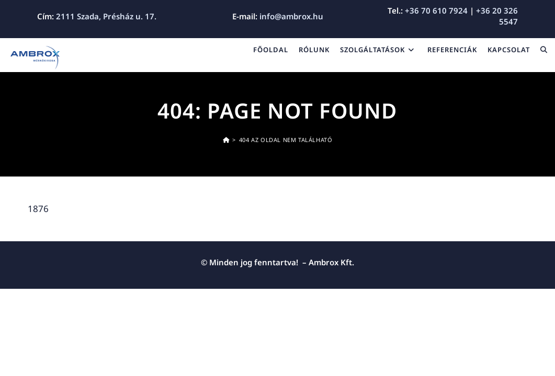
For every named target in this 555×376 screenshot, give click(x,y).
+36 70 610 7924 (436, 10)
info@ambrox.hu (291, 16)
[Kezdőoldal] (226, 140)
